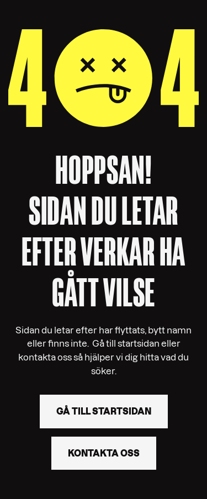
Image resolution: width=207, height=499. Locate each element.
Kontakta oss (104, 453)
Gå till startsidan (103, 411)
